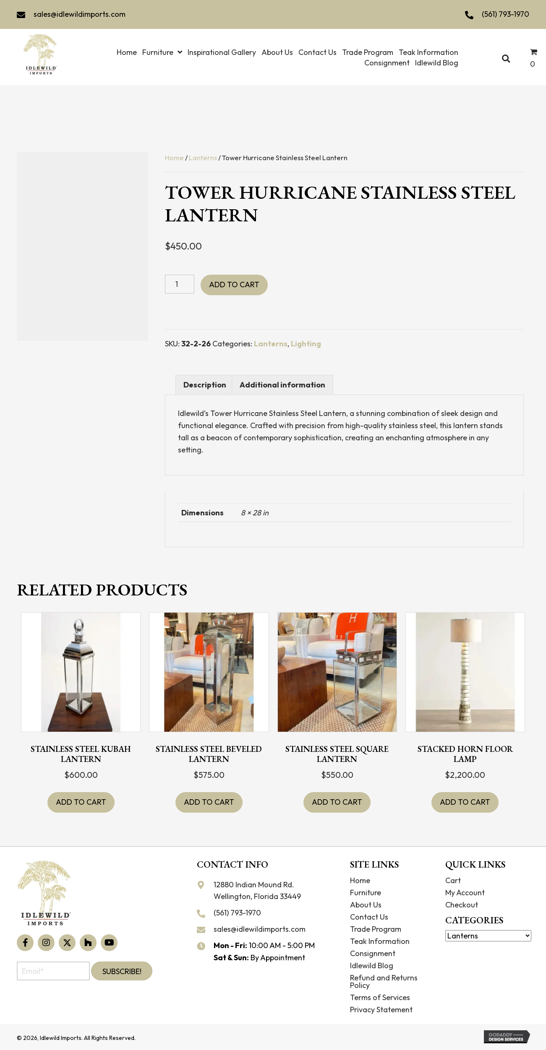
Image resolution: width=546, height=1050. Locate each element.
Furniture (365, 892)
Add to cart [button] (81, 802)
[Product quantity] (179, 284)
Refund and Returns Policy (384, 981)
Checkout (461, 905)
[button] (25, 942)
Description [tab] (204, 385)
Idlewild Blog (371, 965)
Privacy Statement (381, 1009)
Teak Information (380, 941)
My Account (465, 892)
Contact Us (369, 917)
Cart (453, 880)
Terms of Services (380, 997)
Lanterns (203, 157)
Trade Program (375, 929)
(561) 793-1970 (505, 14)
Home (174, 157)
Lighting (306, 343)
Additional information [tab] (282, 385)
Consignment (372, 953)
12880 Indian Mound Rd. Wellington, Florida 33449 (257, 891)
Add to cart (234, 284)
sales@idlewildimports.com (79, 14)
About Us (365, 905)
